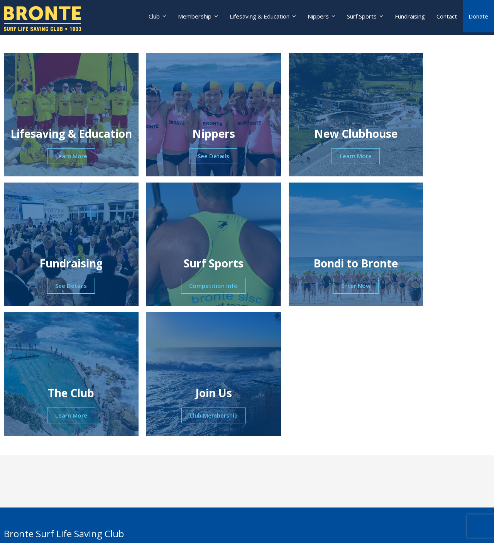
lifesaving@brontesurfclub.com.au (64, 500)
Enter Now (185, 287)
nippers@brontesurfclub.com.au (62, 474)
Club (148, 17)
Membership (190, 17)
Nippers (316, 17)
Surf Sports (361, 17)
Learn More (62, 157)
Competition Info (61, 287)
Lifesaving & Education (256, 17)
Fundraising (410, 17)
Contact (446, 17)
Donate (478, 17)
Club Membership (432, 287)
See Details (185, 157)
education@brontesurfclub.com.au (65, 527)
